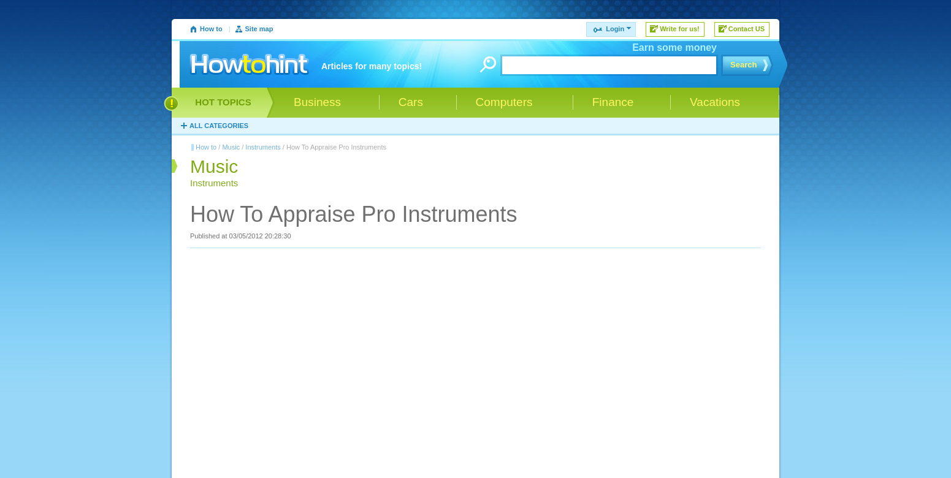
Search (743, 64)
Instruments (262, 147)
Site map (259, 28)
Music (231, 147)
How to (211, 28)
